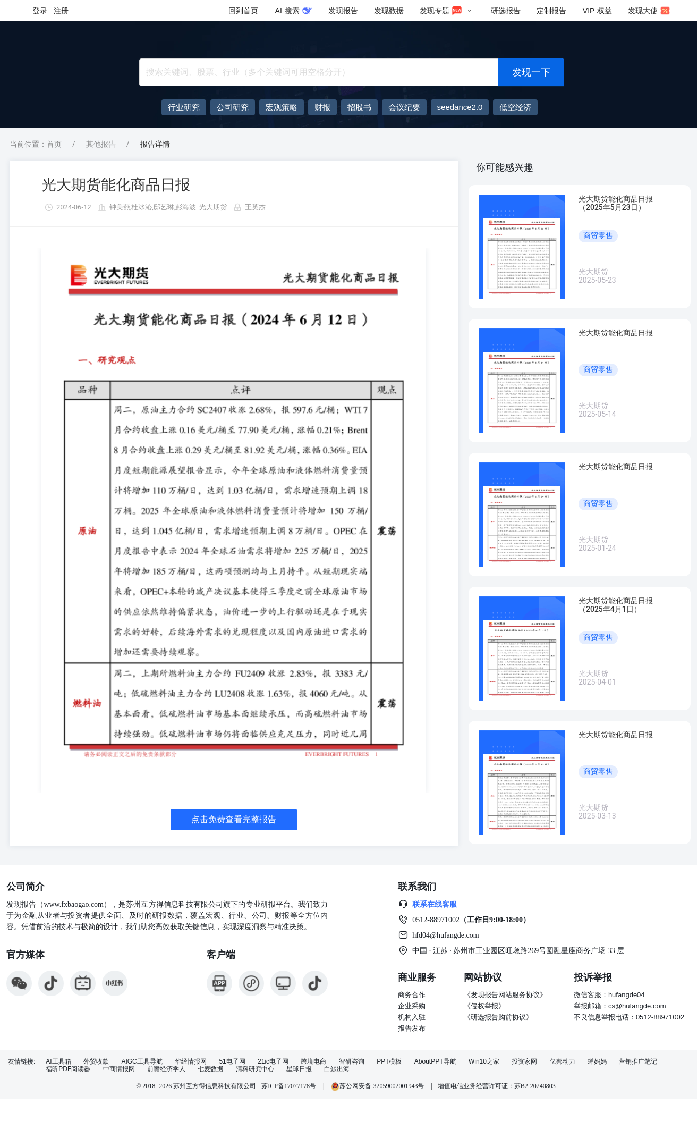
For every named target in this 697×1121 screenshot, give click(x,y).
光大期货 (213, 207)
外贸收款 (96, 1061)
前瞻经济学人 (166, 1069)
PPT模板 (389, 1061)
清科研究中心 (255, 1069)
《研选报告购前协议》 (498, 1017)
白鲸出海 (337, 1069)
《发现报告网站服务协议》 (505, 995)
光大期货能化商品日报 (115, 184)
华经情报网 (191, 1061)
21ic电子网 (273, 1061)
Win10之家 (484, 1061)
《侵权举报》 (484, 1006)
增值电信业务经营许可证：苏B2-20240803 (497, 1086)
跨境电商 (313, 1061)
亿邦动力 (562, 1061)
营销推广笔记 (638, 1061)
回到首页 (243, 10)
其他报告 (101, 144)
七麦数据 (210, 1069)
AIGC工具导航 (141, 1061)
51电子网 (232, 1061)
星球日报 (299, 1069)
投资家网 (524, 1061)
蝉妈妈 (597, 1061)
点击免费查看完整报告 (233, 819)
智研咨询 (351, 1061)
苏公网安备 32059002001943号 (378, 1086)
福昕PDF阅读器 (68, 1069)
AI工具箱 (58, 1061)
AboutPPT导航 (435, 1061)
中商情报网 (119, 1069)
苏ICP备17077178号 (288, 1086)
